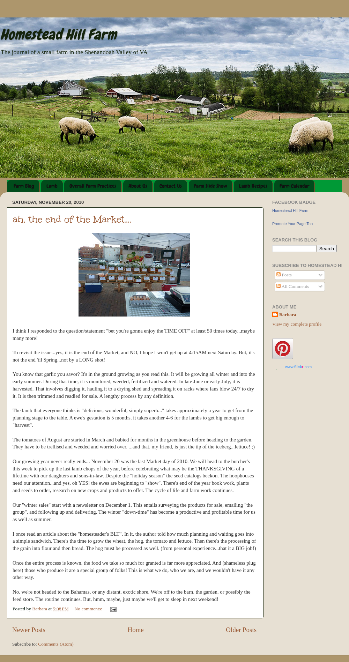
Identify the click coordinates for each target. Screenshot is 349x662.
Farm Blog (24, 186)
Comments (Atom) (56, 644)
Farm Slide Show (210, 186)
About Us (137, 186)
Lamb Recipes (253, 186)
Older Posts (241, 629)
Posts (284, 274)
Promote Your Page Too (292, 224)
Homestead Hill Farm (58, 34)
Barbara (287, 314)
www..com (298, 367)
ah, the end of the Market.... (72, 219)
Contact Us (170, 186)
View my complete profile (296, 324)
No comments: (89, 608)
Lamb (52, 186)
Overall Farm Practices (92, 186)
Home (136, 629)
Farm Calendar (294, 186)
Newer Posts (28, 629)
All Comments (292, 286)
